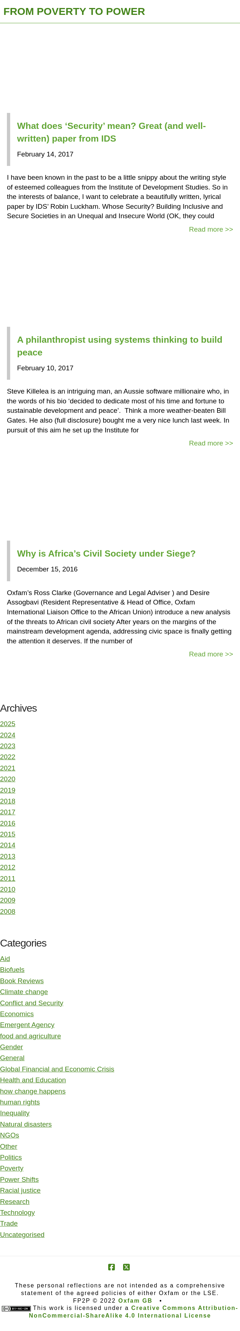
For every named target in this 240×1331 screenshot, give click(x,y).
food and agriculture (30, 1036)
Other (8, 1146)
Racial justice (20, 1190)
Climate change (24, 992)
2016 (7, 823)
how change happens (33, 1091)
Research (14, 1201)
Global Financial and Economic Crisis (57, 1069)
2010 (7, 889)
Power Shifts (19, 1179)
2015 (7, 834)
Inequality (14, 1113)
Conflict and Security (31, 1003)
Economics (17, 1014)
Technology (17, 1212)
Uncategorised (22, 1234)
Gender (11, 1047)
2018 (7, 801)
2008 (7, 911)
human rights (20, 1102)
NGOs (9, 1135)
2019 (7, 790)
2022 (7, 757)
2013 (7, 856)
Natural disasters (26, 1124)
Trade (9, 1223)
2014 (7, 845)
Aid (5, 958)
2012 (7, 867)
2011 (7, 878)
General (12, 1058)
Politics (11, 1157)
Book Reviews (22, 981)
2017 (7, 812)
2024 (7, 735)
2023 (7, 746)
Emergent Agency (27, 1025)
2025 (7, 724)
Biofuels (12, 969)
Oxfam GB (135, 1301)
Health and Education (33, 1080)
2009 (7, 900)
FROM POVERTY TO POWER (74, 11)
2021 (7, 768)
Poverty (11, 1168)
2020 (7, 779)
